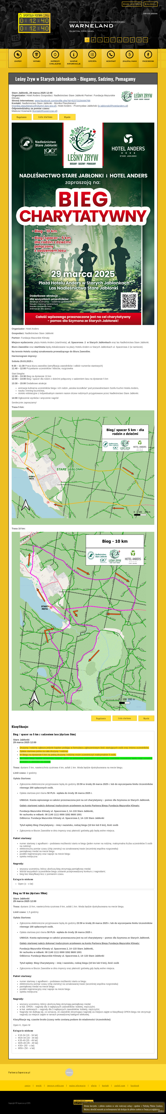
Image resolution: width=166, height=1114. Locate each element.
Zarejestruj (132, 4)
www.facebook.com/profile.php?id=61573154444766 (62, 100)
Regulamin (22, 117)
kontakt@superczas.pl (45, 111)
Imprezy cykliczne (55, 1085)
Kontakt (105, 1085)
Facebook (135, 1085)
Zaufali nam (119, 1085)
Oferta (94, 1085)
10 (145, 40)
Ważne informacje (77, 1085)
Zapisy (27, 1085)
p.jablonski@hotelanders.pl (113, 106)
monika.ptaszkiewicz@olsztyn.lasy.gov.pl (34, 106)
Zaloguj (150, 4)
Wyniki (67, 117)
